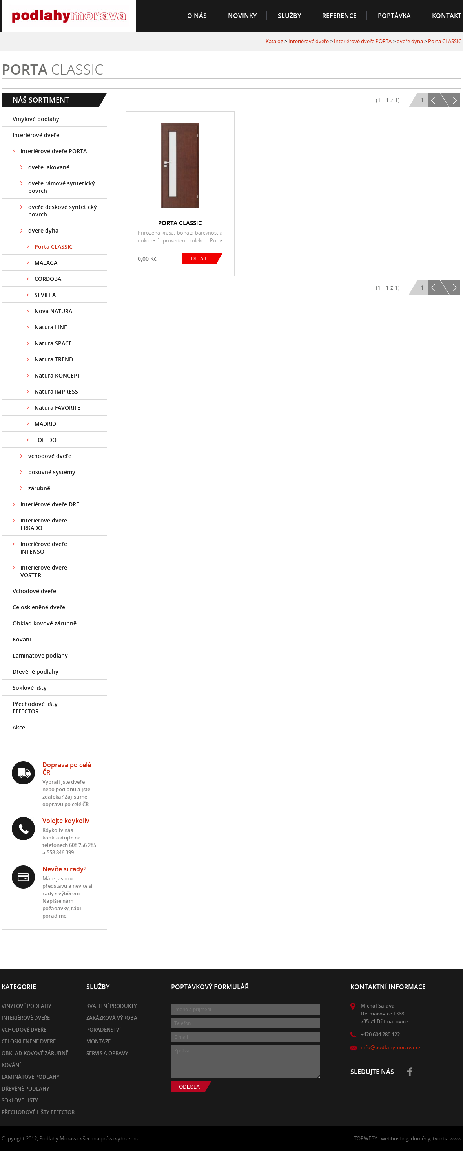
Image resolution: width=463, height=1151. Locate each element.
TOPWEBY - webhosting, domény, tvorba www (407, 1138)
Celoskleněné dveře (39, 607)
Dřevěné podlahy (35, 671)
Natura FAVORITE (57, 407)
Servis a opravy (107, 1053)
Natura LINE (51, 327)
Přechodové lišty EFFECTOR (35, 707)
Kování (22, 639)
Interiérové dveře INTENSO (43, 547)
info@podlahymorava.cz (391, 1047)
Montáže (98, 1041)
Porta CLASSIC (444, 41)
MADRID (45, 423)
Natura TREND (54, 359)
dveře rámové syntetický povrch (61, 187)
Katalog (274, 41)
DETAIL (199, 258)
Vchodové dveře (34, 591)
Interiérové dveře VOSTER (43, 571)
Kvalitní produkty (111, 1006)
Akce (19, 727)
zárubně (39, 488)
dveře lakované (48, 167)
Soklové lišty (30, 687)
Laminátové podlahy (40, 655)
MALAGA (46, 262)
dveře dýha (410, 41)
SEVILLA (45, 295)
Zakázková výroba (111, 1017)
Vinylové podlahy (36, 119)
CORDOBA (48, 278)
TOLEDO (46, 440)
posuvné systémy (51, 472)
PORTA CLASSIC (180, 223)
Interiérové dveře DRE (49, 504)
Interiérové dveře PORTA (363, 41)
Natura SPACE (53, 343)
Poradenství (103, 1029)
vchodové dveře (49, 456)
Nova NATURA (53, 311)
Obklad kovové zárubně (45, 623)
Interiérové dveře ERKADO (43, 524)
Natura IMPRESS (56, 391)
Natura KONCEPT (57, 375)
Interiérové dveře (308, 41)
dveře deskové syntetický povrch (62, 210)
